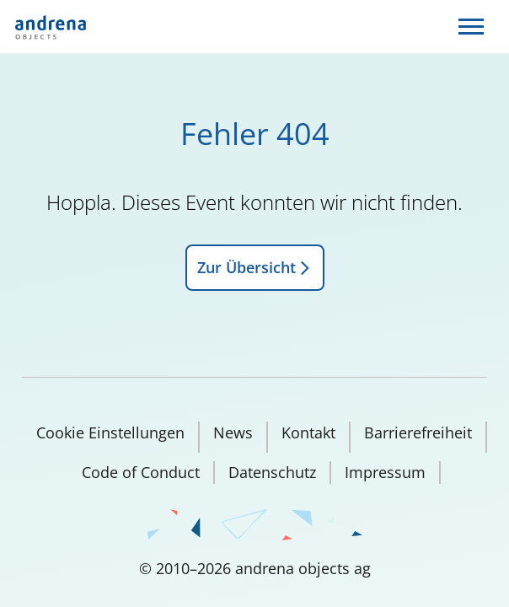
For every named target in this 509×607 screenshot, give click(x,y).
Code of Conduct (141, 472)
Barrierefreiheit (418, 432)
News (233, 432)
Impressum (385, 472)
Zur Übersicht (255, 267)
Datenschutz (272, 472)
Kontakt (308, 432)
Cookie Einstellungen (110, 432)
